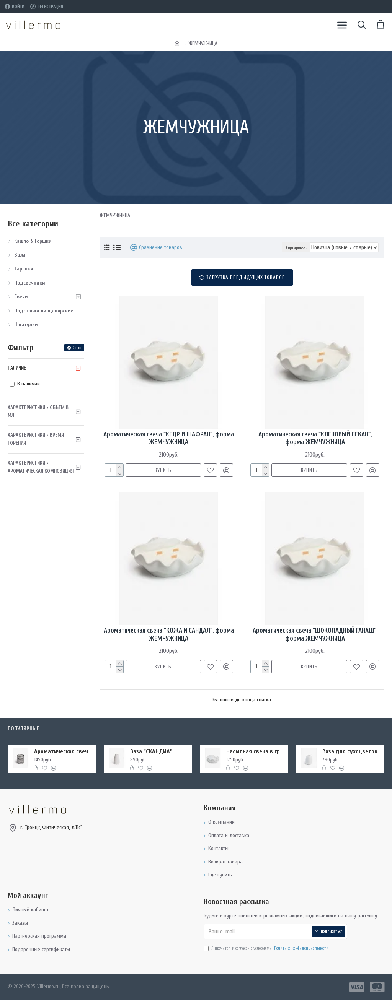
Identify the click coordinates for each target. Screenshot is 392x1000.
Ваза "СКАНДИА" (151, 751)
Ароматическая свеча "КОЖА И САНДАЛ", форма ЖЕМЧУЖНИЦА (169, 634)
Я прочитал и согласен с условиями (267, 948)
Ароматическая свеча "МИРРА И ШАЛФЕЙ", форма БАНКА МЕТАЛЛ (63, 751)
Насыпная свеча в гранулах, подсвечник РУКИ (256, 751)
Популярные (23, 728)
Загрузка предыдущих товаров (245, 277)
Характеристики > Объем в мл (38, 411)
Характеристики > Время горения (36, 439)
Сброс (77, 347)
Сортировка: (296, 247)
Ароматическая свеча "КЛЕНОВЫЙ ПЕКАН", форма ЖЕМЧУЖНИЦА (315, 438)
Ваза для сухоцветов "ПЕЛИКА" (352, 751)
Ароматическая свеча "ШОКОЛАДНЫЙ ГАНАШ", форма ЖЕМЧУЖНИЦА (315, 634)
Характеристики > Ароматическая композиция (41, 467)
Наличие (17, 368)
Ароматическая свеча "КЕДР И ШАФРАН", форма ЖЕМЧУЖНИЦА (168, 438)
